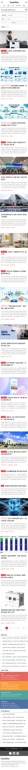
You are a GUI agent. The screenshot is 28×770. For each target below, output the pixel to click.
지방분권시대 (4, 701)
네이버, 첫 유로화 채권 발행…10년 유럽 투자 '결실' (14, 660)
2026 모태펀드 (4, 683)
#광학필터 (8, 569)
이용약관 (20, 748)
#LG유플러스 (12, 319)
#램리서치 (13, 623)
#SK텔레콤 (7, 319)
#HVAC (10, 356)
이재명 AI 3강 (4, 306)
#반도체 (13, 227)
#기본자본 (11, 136)
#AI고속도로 (11, 531)
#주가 (7, 98)
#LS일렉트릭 (12, 265)
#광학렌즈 (12, 569)
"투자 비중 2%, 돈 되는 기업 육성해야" (8, 703)
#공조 (7, 356)
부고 (2, 485)
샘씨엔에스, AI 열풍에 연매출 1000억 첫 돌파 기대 (13, 644)
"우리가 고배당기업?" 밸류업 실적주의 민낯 (12, 733)
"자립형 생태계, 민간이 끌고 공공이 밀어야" (9, 705)
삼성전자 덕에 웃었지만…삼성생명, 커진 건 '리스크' (10, 695)
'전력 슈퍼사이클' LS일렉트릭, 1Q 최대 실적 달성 (13, 647)
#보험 (7, 136)
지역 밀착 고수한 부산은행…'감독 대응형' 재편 (13, 739)
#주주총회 (8, 190)
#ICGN (11, 190)
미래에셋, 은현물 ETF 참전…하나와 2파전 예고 (13, 717)
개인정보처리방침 (14, 748)
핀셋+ (2, 673)
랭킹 (8, 5)
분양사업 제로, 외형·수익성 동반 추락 (8, 677)
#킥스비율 (11, 98)
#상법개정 (3, 190)
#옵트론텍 (3, 569)
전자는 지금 (4, 50)
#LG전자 (2, 265)
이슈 (13, 5)
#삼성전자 (3, 98)
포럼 (24, 5)
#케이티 (2, 319)
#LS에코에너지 (4, 465)
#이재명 (6, 531)
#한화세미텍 (8, 623)
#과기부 (2, 531)
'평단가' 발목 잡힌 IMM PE (8, 653)
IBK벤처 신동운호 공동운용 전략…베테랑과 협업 (10, 688)
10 (1, 630)
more (25, 635)
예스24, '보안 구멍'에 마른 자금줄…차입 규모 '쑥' (10, 679)
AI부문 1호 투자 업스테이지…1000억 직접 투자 (13, 727)
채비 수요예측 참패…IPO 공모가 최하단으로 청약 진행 (14, 657)
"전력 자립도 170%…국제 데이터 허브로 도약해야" (14, 650)
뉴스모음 (3, 142)
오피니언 (18, 5)
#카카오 (11, 410)
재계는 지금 (4, 397)
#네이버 (7, 410)
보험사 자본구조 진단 (6, 85)
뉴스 (4, 5)
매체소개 (7, 748)
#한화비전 (3, 623)
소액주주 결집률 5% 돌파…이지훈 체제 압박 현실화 (14, 742)
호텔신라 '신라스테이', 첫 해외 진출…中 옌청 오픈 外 (14, 638)
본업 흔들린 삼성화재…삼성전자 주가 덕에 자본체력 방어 (11, 694)
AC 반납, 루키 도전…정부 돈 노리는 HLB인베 (9, 686)
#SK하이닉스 (8, 227)
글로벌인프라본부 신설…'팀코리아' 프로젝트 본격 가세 (15, 641)
